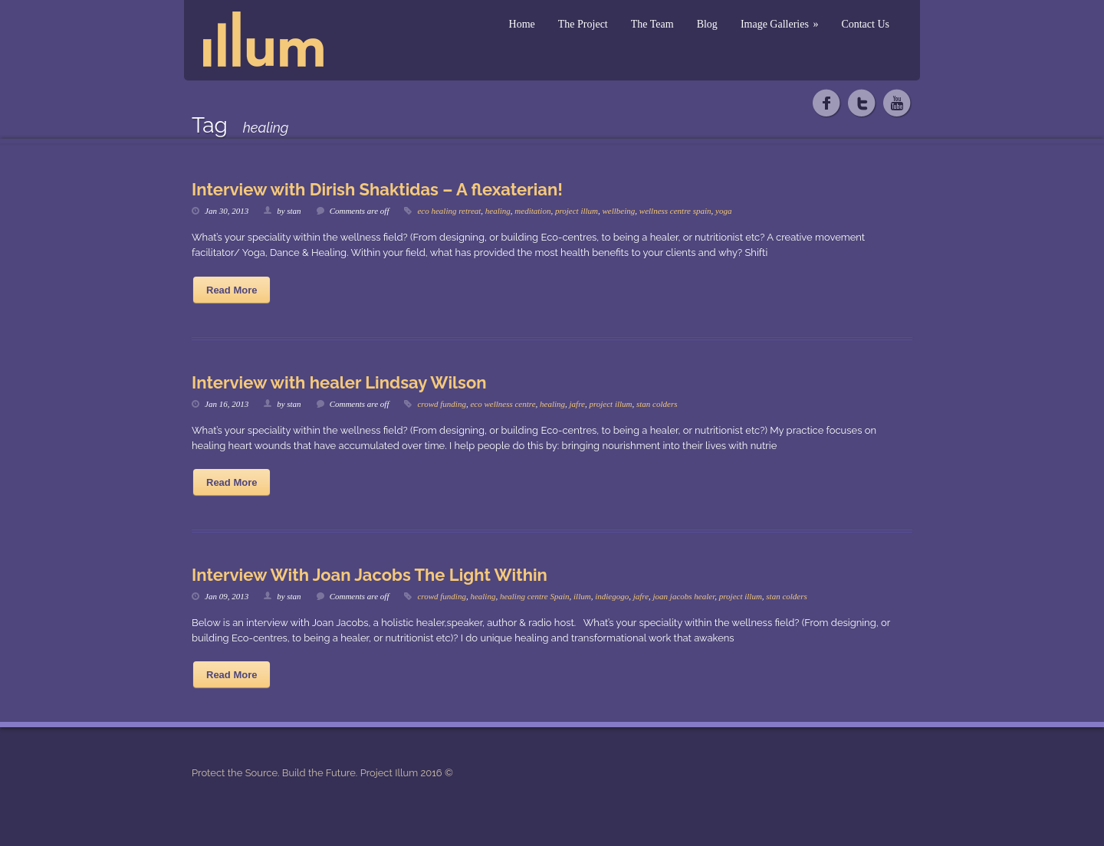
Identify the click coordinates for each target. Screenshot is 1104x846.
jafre (577, 403)
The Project (583, 24)
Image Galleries (780, 24)
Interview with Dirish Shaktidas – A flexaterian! (377, 189)
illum (582, 596)
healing (498, 210)
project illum (576, 210)
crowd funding (441, 403)
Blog (707, 24)
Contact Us (865, 24)
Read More (231, 290)
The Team (652, 24)
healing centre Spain (535, 596)
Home (522, 24)
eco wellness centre (502, 403)
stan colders (656, 403)
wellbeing (619, 210)
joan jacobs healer (684, 596)
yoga (723, 210)
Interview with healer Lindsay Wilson (339, 382)
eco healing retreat (449, 210)
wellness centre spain (675, 210)
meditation (532, 210)
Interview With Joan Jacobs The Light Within (369, 575)
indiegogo (612, 596)
